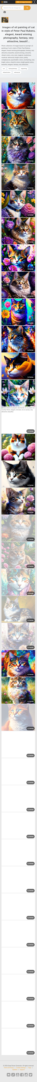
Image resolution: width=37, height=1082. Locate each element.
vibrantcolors (6, 72)
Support (22, 1069)
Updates (14, 1069)
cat (4, 68)
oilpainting (24, 68)
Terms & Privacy (9, 1067)
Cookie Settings (21, 1067)
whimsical (17, 72)
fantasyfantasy (13, 68)
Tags (29, 1067)
